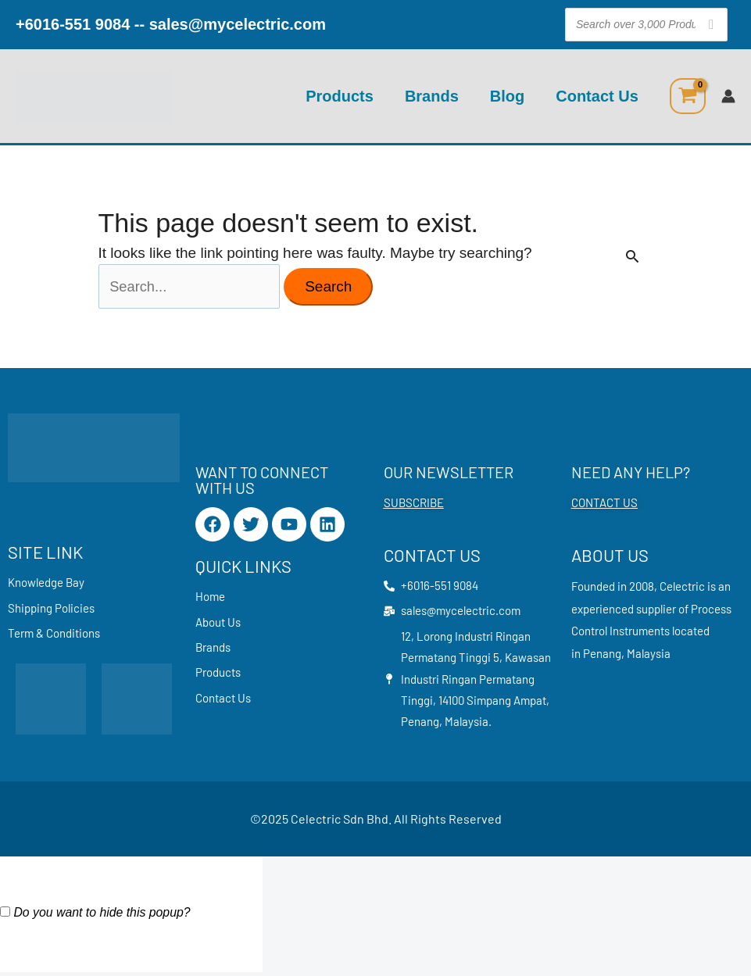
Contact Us (597, 96)
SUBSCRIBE (414, 505)
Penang (602, 655)
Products (340, 96)
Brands (432, 96)
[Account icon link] (728, 96)
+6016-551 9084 (73, 24)
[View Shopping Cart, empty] (688, 96)
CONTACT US (604, 505)
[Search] (711, 25)
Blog (507, 96)
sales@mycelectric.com (237, 24)
